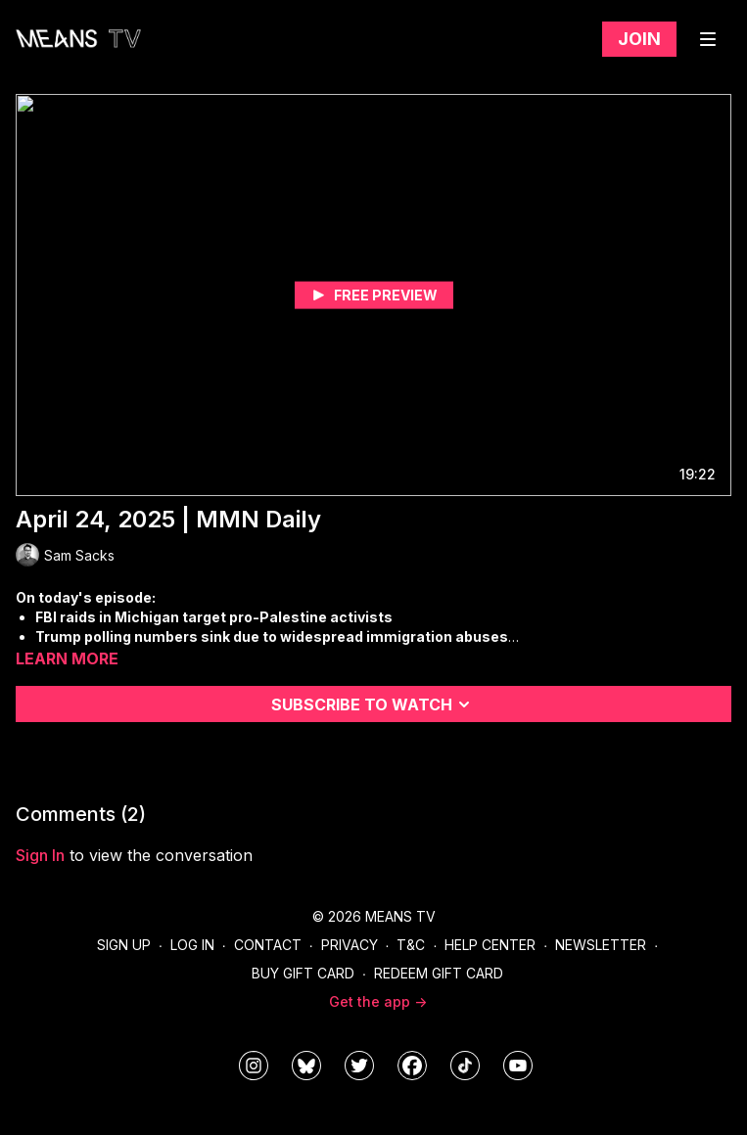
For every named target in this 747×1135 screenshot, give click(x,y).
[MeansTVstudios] (306, 1065)
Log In (192, 944)
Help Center (490, 944)
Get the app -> (378, 1001)
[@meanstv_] (465, 1065)
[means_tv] (253, 1065)
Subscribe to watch (373, 704)
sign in (40, 855)
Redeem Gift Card (438, 973)
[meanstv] (412, 1065)
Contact (268, 944)
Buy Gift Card (303, 973)
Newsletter (600, 944)
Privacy (349, 944)
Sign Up (124, 944)
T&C (411, 944)
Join (639, 38)
